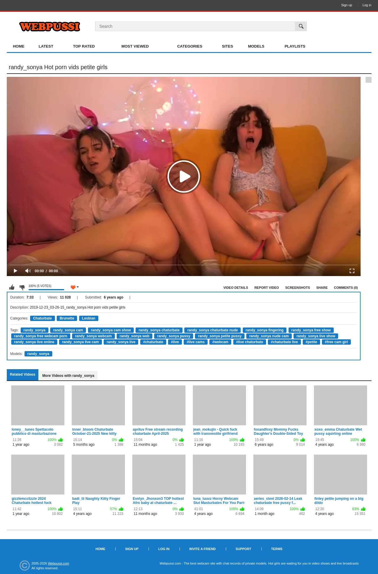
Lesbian (88, 318)
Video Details (236, 287)
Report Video (266, 287)
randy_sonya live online (34, 342)
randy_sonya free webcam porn (40, 336)
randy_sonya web (134, 336)
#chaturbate (153, 342)
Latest (46, 46)
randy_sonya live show (315, 336)
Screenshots (297, 287)
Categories (189, 46)
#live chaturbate (249, 342)
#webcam (220, 342)
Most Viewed (135, 46)
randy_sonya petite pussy (219, 336)
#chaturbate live (284, 342)
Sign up (346, 5)
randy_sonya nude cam (269, 336)
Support (243, 549)
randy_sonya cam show (111, 330)
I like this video (12, 287)
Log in (367, 5)
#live (175, 342)
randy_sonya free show (311, 330)
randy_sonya (34, 330)
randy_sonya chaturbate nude (212, 330)
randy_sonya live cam (80, 342)
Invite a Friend (202, 549)
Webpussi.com (58, 563)
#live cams (196, 342)
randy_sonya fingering (265, 330)
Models (256, 46)
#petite (311, 342)
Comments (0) (346, 287)
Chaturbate (42, 318)
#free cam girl (336, 342)
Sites (227, 46)
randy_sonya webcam (93, 336)
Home (19, 46)
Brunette (67, 318)
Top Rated (84, 46)
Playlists (295, 46)
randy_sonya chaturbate (159, 330)
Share (322, 287)
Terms (277, 549)
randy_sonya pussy (173, 336)
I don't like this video (22, 287)
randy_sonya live (121, 342)
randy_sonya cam (68, 330)
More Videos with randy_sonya (68, 376)
